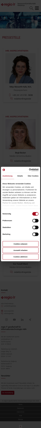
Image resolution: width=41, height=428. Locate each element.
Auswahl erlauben (20, 250)
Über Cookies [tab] (33, 176)
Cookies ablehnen (20, 257)
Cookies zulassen (20, 244)
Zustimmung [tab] (7, 176)
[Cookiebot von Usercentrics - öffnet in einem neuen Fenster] (29, 169)
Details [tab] (20, 176)
